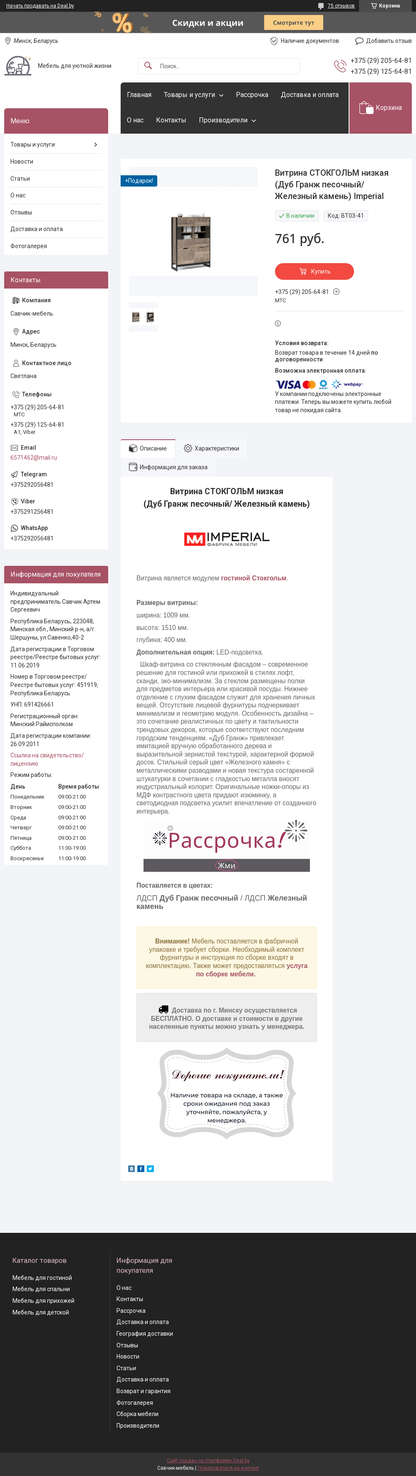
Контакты (171, 120)
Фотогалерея (28, 246)
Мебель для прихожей (43, 1300)
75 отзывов (341, 6)
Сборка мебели (137, 1414)
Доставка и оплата (310, 95)
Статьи (20, 178)
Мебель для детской (40, 1312)
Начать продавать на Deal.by (40, 6)
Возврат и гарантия (143, 1391)
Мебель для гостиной (42, 1277)
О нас (135, 120)
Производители (223, 120)
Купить (321, 271)
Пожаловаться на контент (228, 1468)
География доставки (144, 1333)
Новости (21, 161)
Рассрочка (252, 95)
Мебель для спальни (41, 1289)
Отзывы (21, 212)
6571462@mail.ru (33, 457)
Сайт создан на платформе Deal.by (208, 1461)
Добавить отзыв (389, 40)
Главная (139, 95)
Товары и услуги (189, 95)
